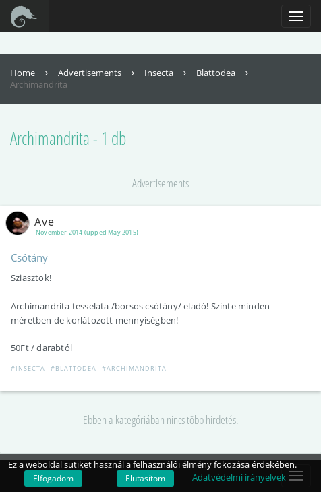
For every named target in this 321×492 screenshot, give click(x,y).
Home (30, 73)
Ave (33, 221)
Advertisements (98, 73)
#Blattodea (73, 368)
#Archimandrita (134, 368)
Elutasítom (145, 478)
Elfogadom (53, 478)
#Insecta (28, 368)
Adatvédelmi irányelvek (239, 477)
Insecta (166, 73)
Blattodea (224, 73)
